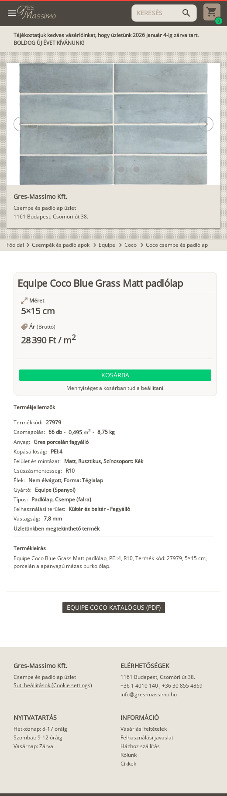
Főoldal (15, 245)
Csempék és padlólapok (61, 245)
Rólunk (128, 755)
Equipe (108, 245)
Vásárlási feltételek (143, 728)
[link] (113, 607)
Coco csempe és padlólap (177, 245)
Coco (131, 245)
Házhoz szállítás (140, 746)
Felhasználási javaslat (146, 737)
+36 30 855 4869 (182, 685)
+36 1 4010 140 (139, 685)
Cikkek (128, 763)
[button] (90, 169)
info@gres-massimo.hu (148, 694)
